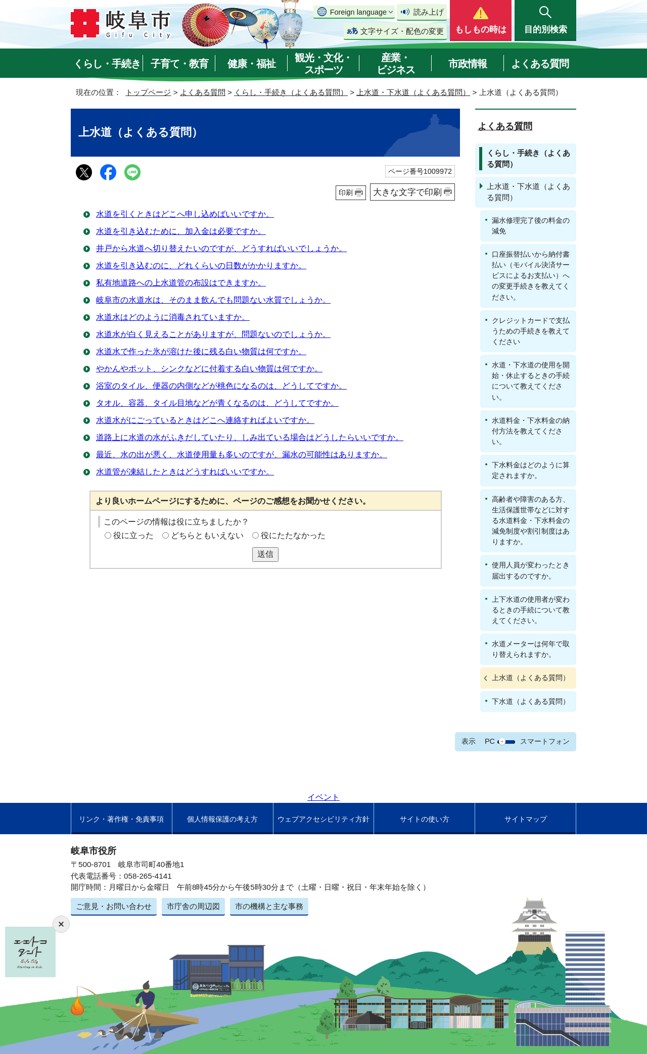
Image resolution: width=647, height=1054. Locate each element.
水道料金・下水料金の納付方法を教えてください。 (531, 431)
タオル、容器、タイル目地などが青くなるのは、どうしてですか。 (217, 403)
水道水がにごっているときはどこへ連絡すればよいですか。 (205, 420)
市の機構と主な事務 (269, 906)
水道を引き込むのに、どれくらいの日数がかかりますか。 (201, 265)
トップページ (148, 92)
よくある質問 (540, 63)
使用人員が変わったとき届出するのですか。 (531, 570)
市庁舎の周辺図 (193, 906)
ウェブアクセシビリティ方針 (323, 819)
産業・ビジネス (396, 63)
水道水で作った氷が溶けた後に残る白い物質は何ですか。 (201, 351)
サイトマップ (525, 819)
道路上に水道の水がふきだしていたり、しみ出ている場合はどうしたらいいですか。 (249, 437)
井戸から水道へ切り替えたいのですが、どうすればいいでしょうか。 (221, 248)
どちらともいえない (207, 535)
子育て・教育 (179, 63)
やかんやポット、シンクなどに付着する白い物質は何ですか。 (209, 368)
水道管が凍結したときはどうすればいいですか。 (185, 471)
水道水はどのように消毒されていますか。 (173, 317)
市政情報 (467, 63)
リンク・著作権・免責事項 (121, 819)
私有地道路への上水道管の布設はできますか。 (181, 282)
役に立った (133, 535)
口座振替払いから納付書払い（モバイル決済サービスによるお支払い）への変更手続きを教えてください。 (531, 275)
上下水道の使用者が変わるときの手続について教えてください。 (531, 610)
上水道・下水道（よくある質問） (413, 92)
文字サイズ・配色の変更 (402, 31)
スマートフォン (545, 741)
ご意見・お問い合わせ (114, 906)
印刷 (346, 192)
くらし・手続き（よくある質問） (291, 92)
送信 (265, 554)
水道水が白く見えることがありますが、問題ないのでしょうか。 (213, 334)
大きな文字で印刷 (407, 192)
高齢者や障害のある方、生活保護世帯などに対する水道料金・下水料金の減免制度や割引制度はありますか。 (531, 520)
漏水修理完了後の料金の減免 (531, 225)
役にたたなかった (293, 535)
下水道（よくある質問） (531, 701)
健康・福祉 (251, 63)
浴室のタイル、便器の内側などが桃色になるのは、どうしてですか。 (221, 385)
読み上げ (428, 12)
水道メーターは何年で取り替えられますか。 (531, 649)
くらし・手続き (107, 63)
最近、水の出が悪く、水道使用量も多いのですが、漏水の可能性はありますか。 (241, 454)
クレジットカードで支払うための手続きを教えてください (531, 331)
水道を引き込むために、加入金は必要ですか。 (181, 231)
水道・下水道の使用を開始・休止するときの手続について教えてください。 (531, 381)
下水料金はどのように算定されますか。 (531, 470)
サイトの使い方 (424, 819)
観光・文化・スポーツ (323, 63)
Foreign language (358, 12)
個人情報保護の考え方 (222, 819)
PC (490, 741)
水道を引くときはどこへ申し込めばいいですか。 (185, 214)
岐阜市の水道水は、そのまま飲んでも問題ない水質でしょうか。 (213, 300)
